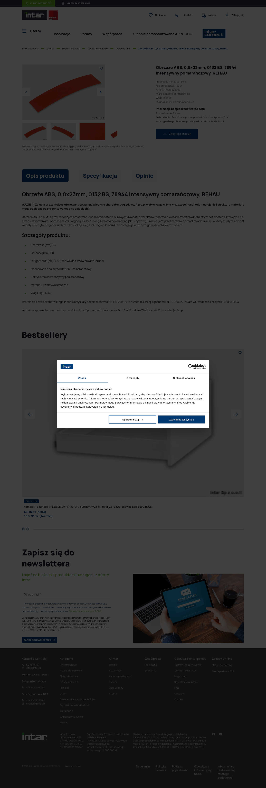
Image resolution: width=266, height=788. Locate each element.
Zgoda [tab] (82, 377)
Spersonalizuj (132, 419)
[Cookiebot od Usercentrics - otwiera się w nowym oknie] (191, 366)
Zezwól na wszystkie (181, 419)
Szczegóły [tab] (133, 377)
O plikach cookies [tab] (184, 377)
